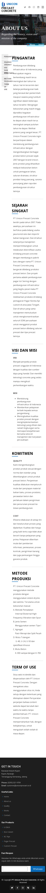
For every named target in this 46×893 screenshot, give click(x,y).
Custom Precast (10, 846)
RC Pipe (7, 837)
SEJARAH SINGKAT (6, 62)
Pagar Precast (9, 841)
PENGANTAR (6, 56)
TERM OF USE (6, 85)
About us (7, 801)
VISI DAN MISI (6, 68)
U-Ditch (7, 827)
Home (32, 45)
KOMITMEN (6, 73)
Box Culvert (8, 832)
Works (6, 810)
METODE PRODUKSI (6, 79)
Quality (6, 806)
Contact (7, 815)
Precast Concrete (9, 7)
